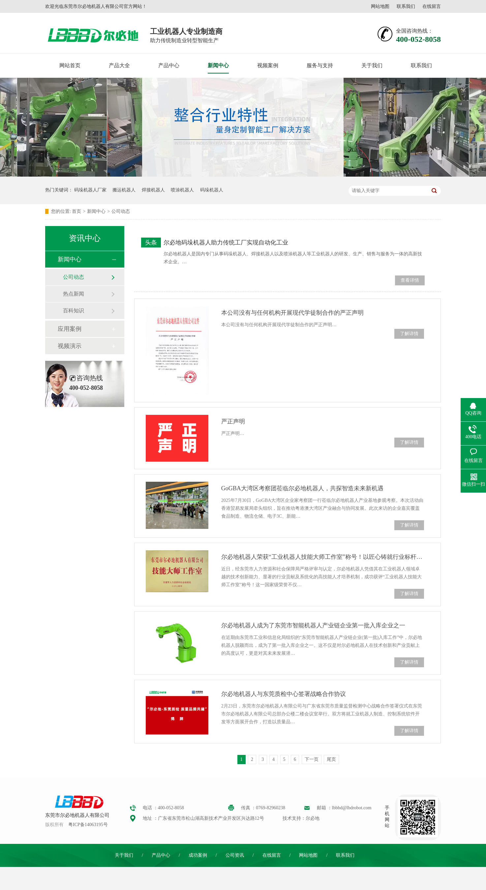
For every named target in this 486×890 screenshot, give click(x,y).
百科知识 (73, 310)
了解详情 (409, 333)
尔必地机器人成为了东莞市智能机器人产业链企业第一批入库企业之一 (313, 625)
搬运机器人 (124, 189)
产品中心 (168, 65)
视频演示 (69, 346)
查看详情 (410, 280)
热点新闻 (73, 294)
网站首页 (69, 65)
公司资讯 (235, 855)
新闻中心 (218, 65)
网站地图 (380, 6)
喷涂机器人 (182, 189)
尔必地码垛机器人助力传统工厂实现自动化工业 (226, 242)
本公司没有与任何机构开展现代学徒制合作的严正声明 (292, 312)
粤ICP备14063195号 (88, 824)
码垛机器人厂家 (90, 189)
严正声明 (233, 421)
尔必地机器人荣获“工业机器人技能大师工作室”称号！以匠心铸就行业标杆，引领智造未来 (322, 557)
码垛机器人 (211, 189)
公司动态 (120, 211)
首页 (76, 211)
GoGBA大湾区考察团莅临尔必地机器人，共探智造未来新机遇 (302, 488)
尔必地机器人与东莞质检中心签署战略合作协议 (283, 694)
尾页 (331, 759)
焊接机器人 (153, 189)
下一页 (312, 759)
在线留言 (431, 6)
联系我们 (406, 6)
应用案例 (69, 329)
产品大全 (119, 65)
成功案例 (198, 855)
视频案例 (267, 65)
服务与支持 (320, 65)
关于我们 (371, 65)
